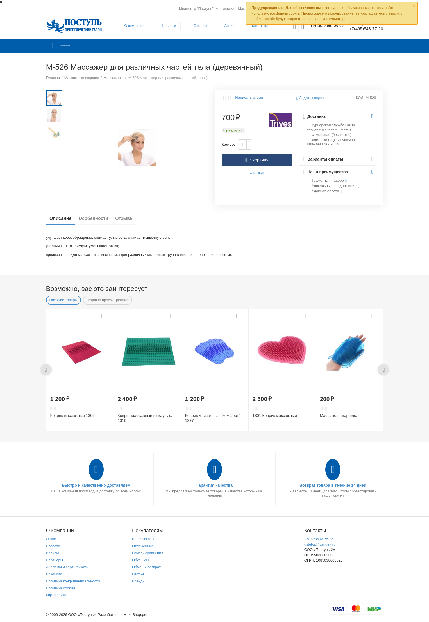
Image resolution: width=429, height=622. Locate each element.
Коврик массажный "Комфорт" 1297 (212, 418)
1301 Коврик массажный (275, 415)
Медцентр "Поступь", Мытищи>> (206, 8)
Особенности (99, 218)
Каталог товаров (79, 46)
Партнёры (54, 560)
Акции (226, 26)
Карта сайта (56, 595)
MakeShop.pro (135, 614)
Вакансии (54, 574)
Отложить (256, 172)
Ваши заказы (143, 539)
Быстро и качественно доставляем (96, 485)
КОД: (360, 98)
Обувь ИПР (141, 560)
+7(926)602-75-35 (319, 539)
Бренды (138, 581)
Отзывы (197, 26)
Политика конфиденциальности (73, 581)
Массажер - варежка (338, 415)
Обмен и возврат (146, 567)
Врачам (52, 553)
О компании (131, 26)
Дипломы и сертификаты (67, 567)
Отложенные (143, 546)
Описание (63, 218)
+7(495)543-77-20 (362, 29)
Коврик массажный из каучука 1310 (145, 418)
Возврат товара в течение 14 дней (332, 485)
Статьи (138, 574)
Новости (165, 26)
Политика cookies (61, 588)
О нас (51, 539)
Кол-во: (228, 144)
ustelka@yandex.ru (320, 544)
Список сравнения (147, 553)
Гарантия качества (214, 485)
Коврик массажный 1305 (72, 415)
